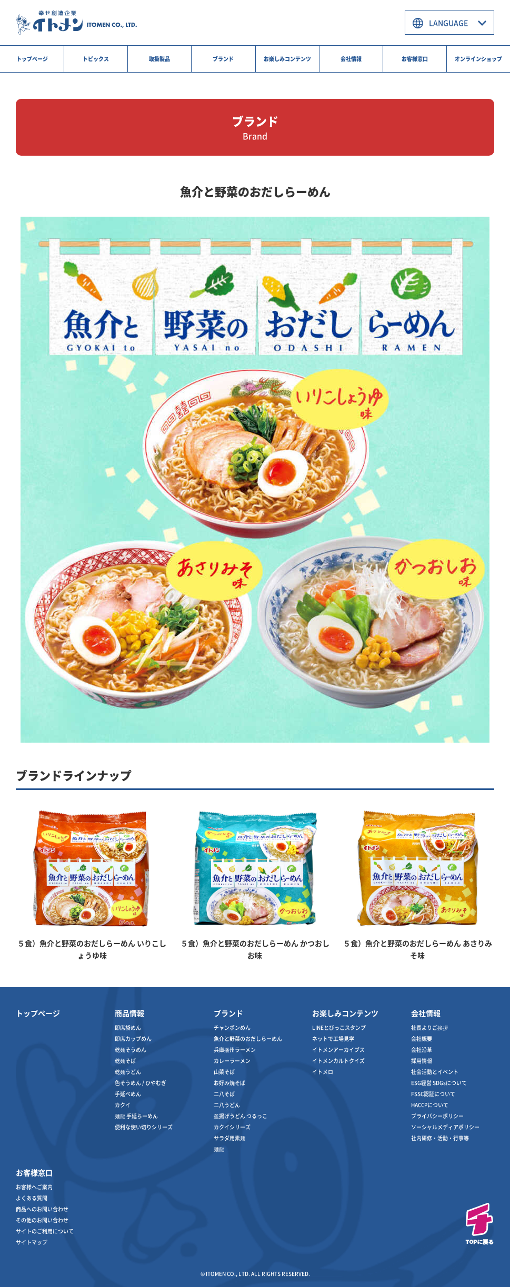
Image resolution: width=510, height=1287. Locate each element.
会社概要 (421, 1038)
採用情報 (421, 1061)
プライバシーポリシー (437, 1116)
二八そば (224, 1094)
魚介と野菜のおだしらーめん (248, 1038)
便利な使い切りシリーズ (144, 1127)
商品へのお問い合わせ (42, 1209)
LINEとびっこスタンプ (339, 1027)
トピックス (96, 59)
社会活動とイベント (434, 1072)
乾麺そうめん (130, 1049)
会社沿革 (421, 1049)
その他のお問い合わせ (42, 1220)
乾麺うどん (128, 1072)
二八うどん (227, 1105)
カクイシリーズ (232, 1127)
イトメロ (322, 1072)
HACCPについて (429, 1105)
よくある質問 (31, 1198)
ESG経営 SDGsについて (439, 1083)
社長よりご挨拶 (429, 1027)
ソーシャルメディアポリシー (445, 1127)
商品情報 (129, 1013)
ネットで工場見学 (333, 1038)
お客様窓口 (415, 59)
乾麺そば (125, 1061)
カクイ (123, 1105)
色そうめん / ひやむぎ (140, 1083)
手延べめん (128, 1094)
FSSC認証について (433, 1094)
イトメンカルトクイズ (338, 1061)
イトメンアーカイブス (338, 1049)
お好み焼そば (229, 1083)
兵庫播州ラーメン (235, 1049)
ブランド (223, 59)
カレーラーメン (232, 1061)
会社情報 (351, 59)
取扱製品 (159, 59)
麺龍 (219, 1149)
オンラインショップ (478, 59)
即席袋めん (128, 1027)
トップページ (32, 59)
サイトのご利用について (45, 1231)
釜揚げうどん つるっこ (240, 1116)
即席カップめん (133, 1038)
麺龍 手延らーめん (136, 1116)
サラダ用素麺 (229, 1138)
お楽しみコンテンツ (287, 59)
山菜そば (224, 1072)
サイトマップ (31, 1242)
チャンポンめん (232, 1027)
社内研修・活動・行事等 (440, 1138)
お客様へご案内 (34, 1187)
